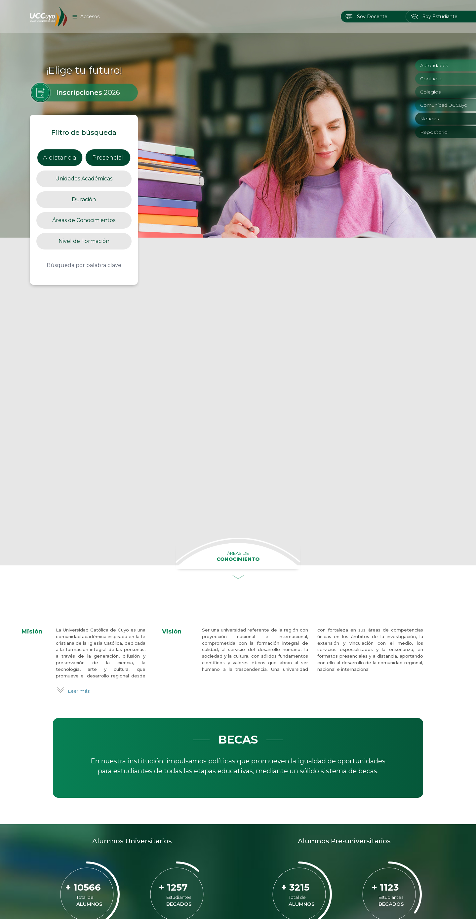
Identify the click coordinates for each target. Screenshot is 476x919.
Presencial (108, 102)
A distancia (59, 102)
